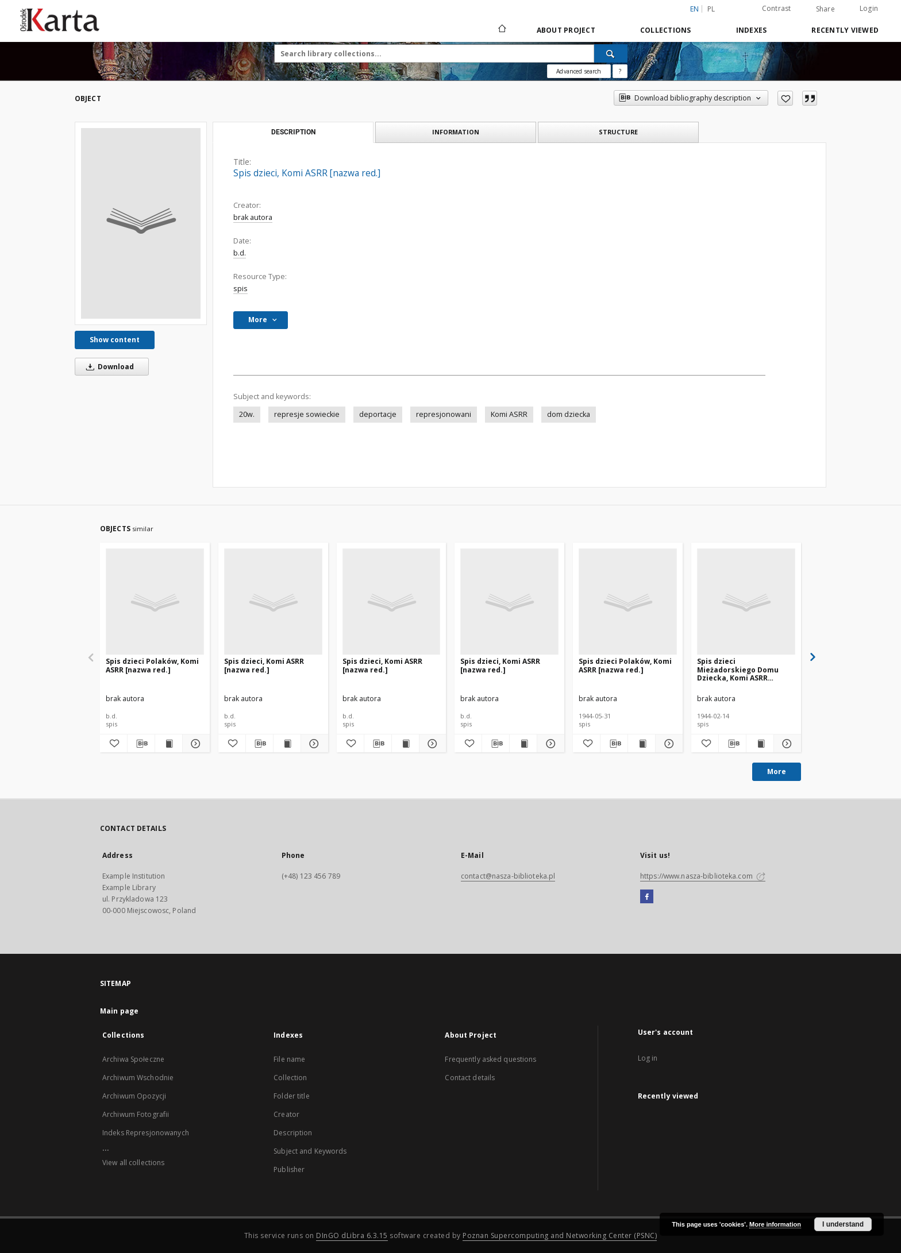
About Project (566, 30)
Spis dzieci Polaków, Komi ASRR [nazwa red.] (152, 665)
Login (869, 8)
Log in (648, 1058)
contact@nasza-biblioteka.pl (508, 876)
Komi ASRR (509, 414)
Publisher (289, 1169)
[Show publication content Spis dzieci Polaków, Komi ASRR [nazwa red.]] (168, 743)
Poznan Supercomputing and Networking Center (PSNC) (560, 1235)
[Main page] (501, 29)
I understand (843, 1224)
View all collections (133, 1162)
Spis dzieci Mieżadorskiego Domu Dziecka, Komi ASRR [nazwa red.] (738, 669)
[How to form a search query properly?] (620, 71)
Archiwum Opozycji (134, 1096)
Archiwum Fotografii (135, 1114)
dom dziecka (568, 414)
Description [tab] (293, 132)
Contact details (470, 1077)
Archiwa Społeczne (133, 1059)
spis (240, 288)
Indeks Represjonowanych (145, 1133)
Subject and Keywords (310, 1151)
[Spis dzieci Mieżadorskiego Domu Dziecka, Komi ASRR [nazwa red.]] (746, 602)
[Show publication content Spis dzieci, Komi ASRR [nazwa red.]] (287, 743)
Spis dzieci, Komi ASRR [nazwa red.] (264, 665)
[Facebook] (646, 897)
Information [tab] (455, 131)
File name (289, 1059)
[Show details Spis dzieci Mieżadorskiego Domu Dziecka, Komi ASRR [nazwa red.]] (785, 743)
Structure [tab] (618, 131)
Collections (665, 30)
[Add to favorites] (785, 98)
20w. (247, 414)
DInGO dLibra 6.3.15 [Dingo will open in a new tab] (352, 1235)
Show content (115, 340)
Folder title (291, 1096)
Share (825, 9)
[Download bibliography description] (141, 743)
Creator (286, 1114)
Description (293, 1133)
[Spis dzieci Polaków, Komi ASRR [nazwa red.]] (154, 602)
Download (108, 366)
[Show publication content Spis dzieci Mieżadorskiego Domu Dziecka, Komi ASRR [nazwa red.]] (759, 743)
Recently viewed (845, 30)
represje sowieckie (307, 414)
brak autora (252, 217)
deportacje (377, 414)
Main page (119, 1011)
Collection (290, 1077)
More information (775, 1224)
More (776, 771)
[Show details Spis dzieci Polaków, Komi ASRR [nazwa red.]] (194, 743)
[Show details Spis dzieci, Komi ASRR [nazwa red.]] (312, 743)
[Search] (610, 53)
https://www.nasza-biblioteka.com (702, 876)
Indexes (751, 30)
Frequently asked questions (490, 1059)
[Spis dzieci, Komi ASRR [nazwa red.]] (141, 223)
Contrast (776, 8)
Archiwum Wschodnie (138, 1077)
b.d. (239, 253)
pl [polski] (711, 9)
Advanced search (578, 71)
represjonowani (443, 414)
